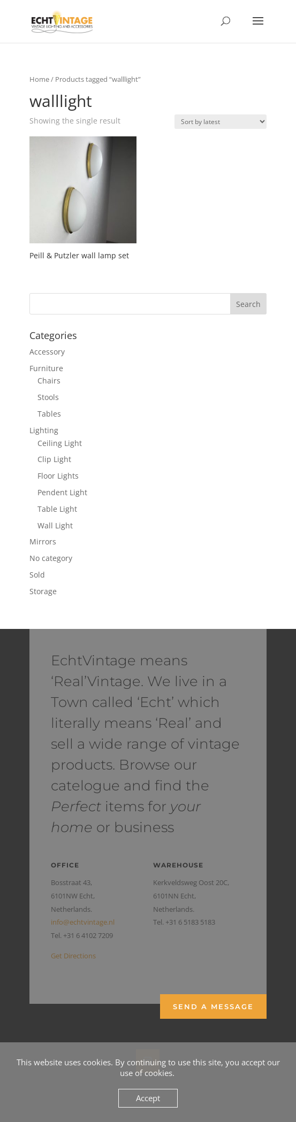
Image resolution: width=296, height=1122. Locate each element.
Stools (48, 397)
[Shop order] (220, 121)
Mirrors (42, 541)
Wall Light (55, 525)
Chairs (48, 380)
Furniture (46, 368)
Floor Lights (58, 476)
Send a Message (213, 1006)
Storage (43, 591)
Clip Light (54, 459)
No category (50, 558)
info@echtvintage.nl (83, 922)
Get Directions (73, 955)
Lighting (43, 430)
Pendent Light (62, 492)
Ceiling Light (59, 443)
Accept (148, 1098)
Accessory (47, 352)
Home (39, 79)
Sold (37, 575)
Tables (49, 414)
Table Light (57, 509)
